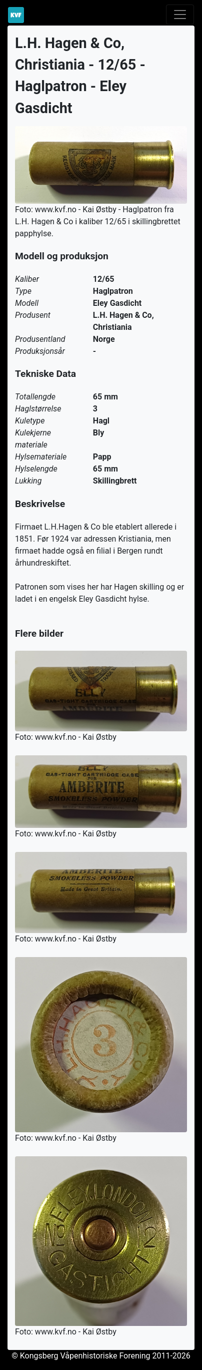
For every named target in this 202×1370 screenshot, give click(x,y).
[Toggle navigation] (180, 15)
